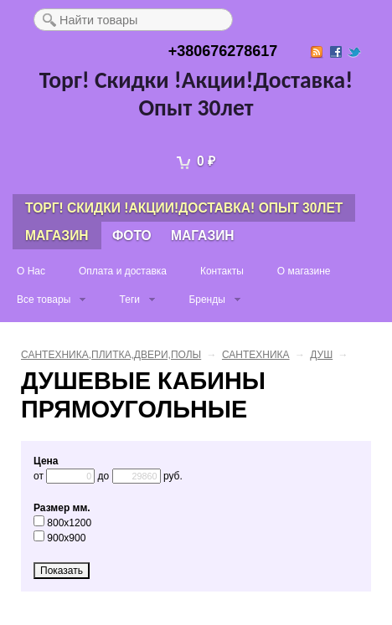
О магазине (304, 271)
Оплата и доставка (123, 271)
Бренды (206, 299)
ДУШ (321, 355)
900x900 (59, 538)
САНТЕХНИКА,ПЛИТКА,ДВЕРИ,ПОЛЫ (111, 355)
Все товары (43, 299)
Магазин (57, 235)
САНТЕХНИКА (256, 355)
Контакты (222, 271)
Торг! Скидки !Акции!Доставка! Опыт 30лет (196, 93)
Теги (130, 299)
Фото (132, 235)
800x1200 (62, 523)
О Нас (31, 271)
